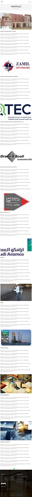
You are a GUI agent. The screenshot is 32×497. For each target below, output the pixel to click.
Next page (17, 468)
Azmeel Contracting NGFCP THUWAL (8, 31)
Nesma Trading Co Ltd (5, 212)
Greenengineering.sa (13, 495)
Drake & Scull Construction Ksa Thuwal (8, 167)
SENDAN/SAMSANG (4, 395)
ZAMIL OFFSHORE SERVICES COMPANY (9, 76)
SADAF (1, 302)
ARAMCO (2, 257)
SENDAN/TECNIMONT (5, 442)
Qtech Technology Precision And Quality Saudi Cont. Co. (12, 121)
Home (14, 8)
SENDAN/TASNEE (4, 347)
